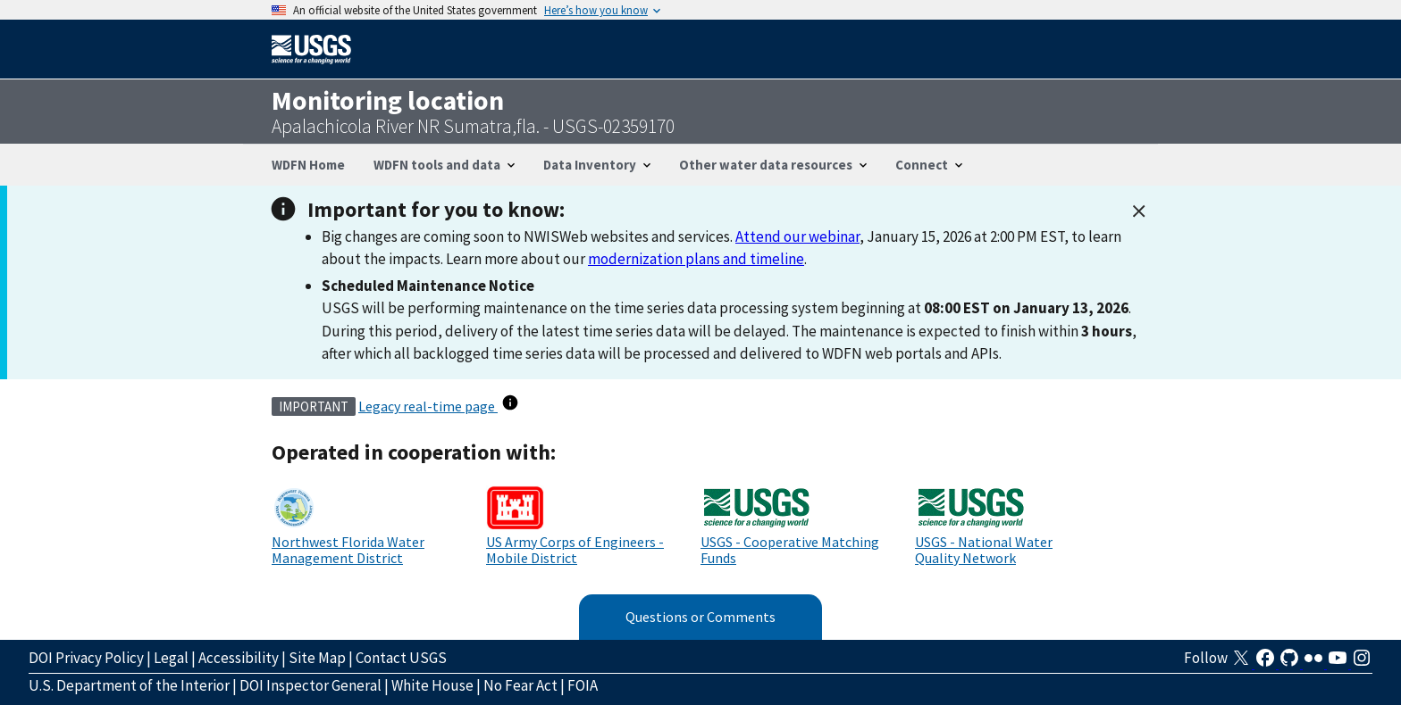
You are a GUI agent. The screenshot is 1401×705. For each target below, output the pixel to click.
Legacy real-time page (428, 406)
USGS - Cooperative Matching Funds (789, 550)
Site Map (317, 658)
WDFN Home (308, 164)
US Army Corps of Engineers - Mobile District (575, 550)
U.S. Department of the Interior (129, 685)
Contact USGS (401, 658)
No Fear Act (520, 685)
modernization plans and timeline (696, 259)
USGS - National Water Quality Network (984, 550)
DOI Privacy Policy (86, 658)
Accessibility (238, 658)
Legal (171, 658)
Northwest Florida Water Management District (348, 550)
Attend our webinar (797, 236)
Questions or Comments (700, 617)
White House (432, 685)
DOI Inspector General (310, 685)
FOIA (582, 685)
